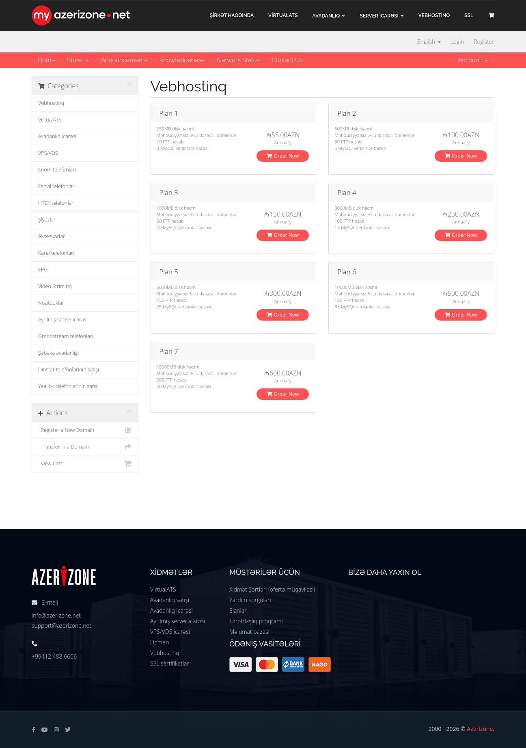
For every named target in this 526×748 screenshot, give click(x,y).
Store (78, 60)
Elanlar (238, 610)
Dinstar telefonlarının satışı (68, 369)
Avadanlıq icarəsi (57, 136)
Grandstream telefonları (65, 336)
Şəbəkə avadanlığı (58, 352)
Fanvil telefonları (56, 186)
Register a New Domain (85, 430)
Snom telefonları (57, 169)
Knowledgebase (182, 60)
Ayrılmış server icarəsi (63, 319)
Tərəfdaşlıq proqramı (256, 621)
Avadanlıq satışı (169, 600)
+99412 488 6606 (54, 656)
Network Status (238, 60)
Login (457, 42)
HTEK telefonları (56, 202)
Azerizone (480, 729)
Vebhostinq (51, 103)
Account (473, 60)
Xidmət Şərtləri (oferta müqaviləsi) (272, 589)
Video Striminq (55, 286)
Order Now (283, 155)
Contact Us (287, 60)
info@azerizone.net (56, 615)
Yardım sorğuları (250, 600)
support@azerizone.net (61, 625)
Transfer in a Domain (85, 447)
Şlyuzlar (47, 219)
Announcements (124, 60)
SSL (468, 15)
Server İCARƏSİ (379, 16)
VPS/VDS (48, 153)
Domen (159, 642)
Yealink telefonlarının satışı (68, 386)
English (429, 42)
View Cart (85, 463)
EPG (42, 269)
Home (46, 60)
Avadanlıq (326, 16)
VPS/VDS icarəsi (170, 631)
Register (484, 42)
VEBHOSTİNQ (434, 15)
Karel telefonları (56, 252)
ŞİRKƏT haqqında (232, 15)
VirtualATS (49, 119)
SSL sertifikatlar (169, 663)
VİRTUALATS (282, 15)
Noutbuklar (51, 302)
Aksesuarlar (51, 236)
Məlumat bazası (249, 631)
